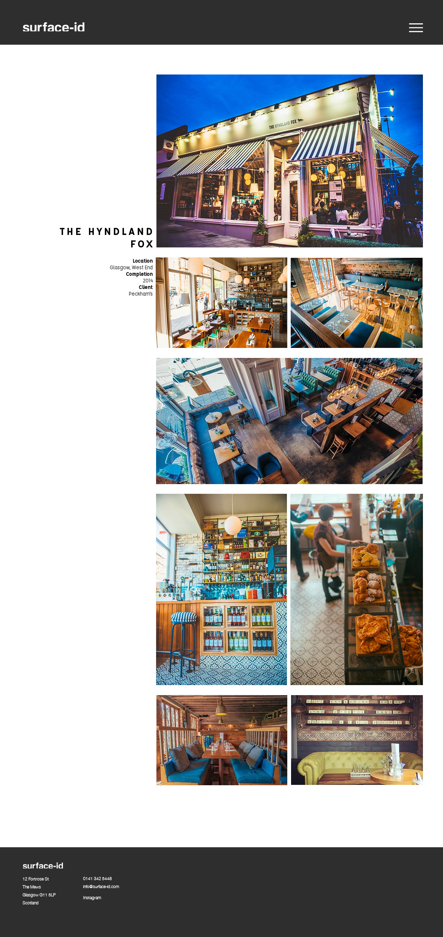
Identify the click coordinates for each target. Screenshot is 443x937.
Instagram (92, 897)
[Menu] (415, 27)
